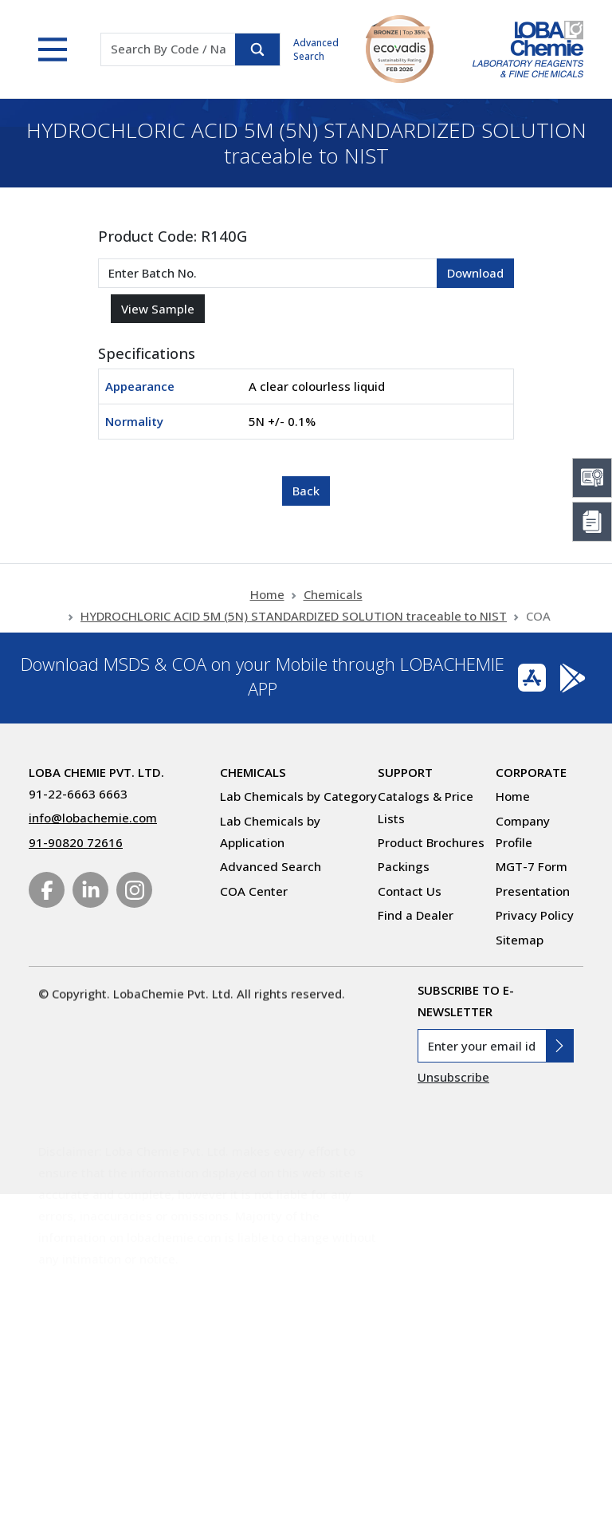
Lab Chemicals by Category (298, 796)
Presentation (533, 891)
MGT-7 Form (531, 866)
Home (267, 608)
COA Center (254, 891)
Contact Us (409, 891)
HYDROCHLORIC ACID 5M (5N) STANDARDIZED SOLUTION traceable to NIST (293, 629)
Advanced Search (316, 49)
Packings (404, 866)
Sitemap (519, 940)
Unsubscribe (453, 1077)
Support (405, 772)
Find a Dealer (415, 915)
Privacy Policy (535, 915)
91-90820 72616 (76, 842)
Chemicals (333, 608)
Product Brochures (431, 842)
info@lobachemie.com (93, 818)
